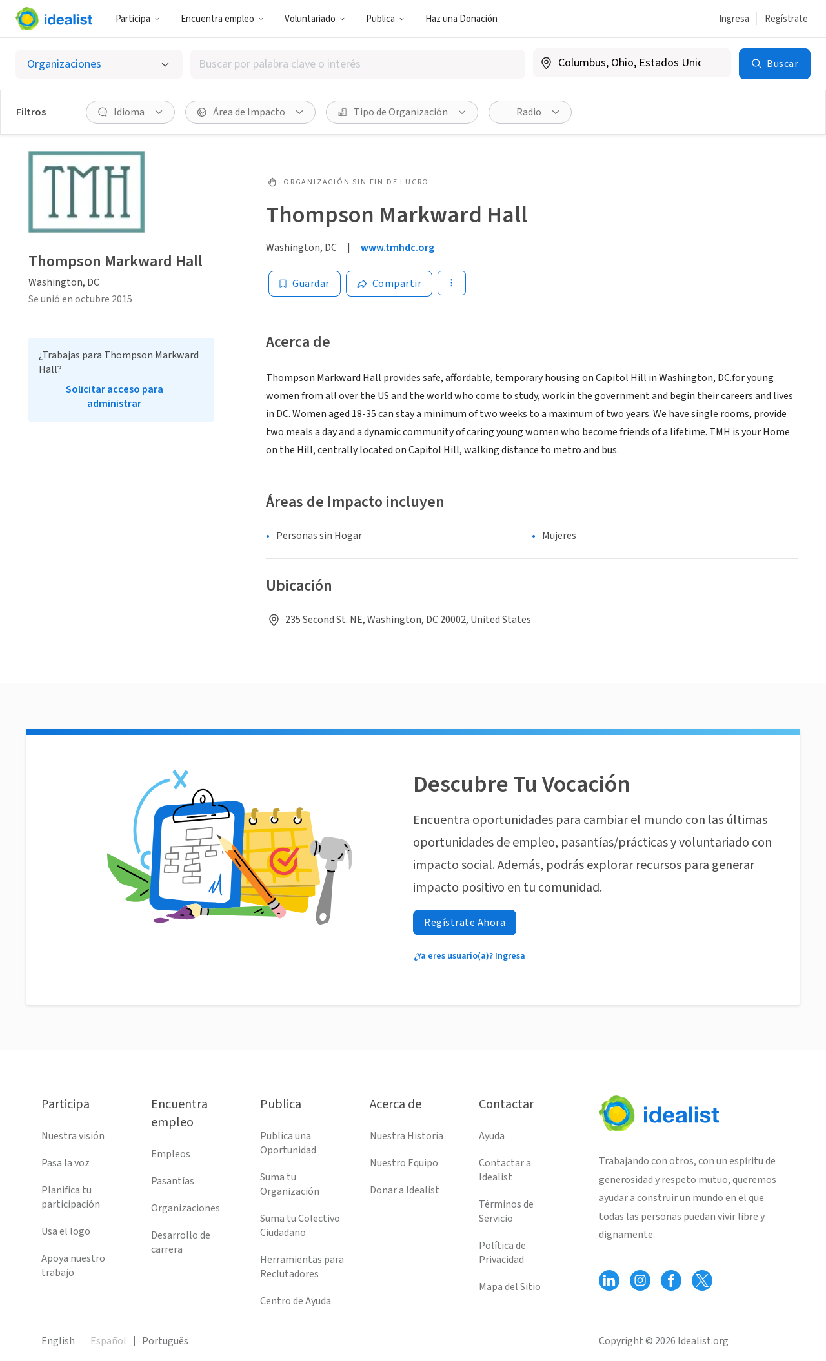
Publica (385, 19)
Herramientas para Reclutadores (302, 1267)
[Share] (389, 284)
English (58, 1341)
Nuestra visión (73, 1136)
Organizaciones (185, 1208)
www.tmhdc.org (397, 247)
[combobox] (357, 64)
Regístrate (786, 19)
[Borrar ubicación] (713, 63)
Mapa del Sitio (510, 1287)
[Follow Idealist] (609, 1280)
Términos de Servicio (506, 1211)
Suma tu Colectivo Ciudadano (300, 1225)
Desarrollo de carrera (180, 1242)
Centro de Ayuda (295, 1301)
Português (165, 1341)
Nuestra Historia (406, 1136)
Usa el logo (65, 1231)
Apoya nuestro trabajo (73, 1265)
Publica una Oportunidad (288, 1143)
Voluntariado (315, 19)
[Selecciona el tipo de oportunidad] (99, 64)
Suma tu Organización (289, 1184)
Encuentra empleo (222, 19)
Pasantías (172, 1181)
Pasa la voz (65, 1163)
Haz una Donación (461, 19)
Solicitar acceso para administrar (114, 396)
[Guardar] (304, 284)
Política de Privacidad (502, 1253)
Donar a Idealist (404, 1190)
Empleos (170, 1154)
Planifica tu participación (70, 1197)
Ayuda (492, 1136)
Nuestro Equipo (404, 1163)
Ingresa (734, 19)
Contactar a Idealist (505, 1170)
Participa (138, 19)
